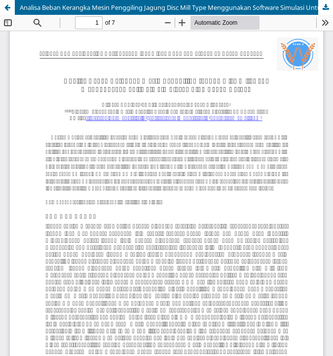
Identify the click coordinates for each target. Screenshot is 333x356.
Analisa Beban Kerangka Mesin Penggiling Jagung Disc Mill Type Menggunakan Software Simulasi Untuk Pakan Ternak (176, 7)
